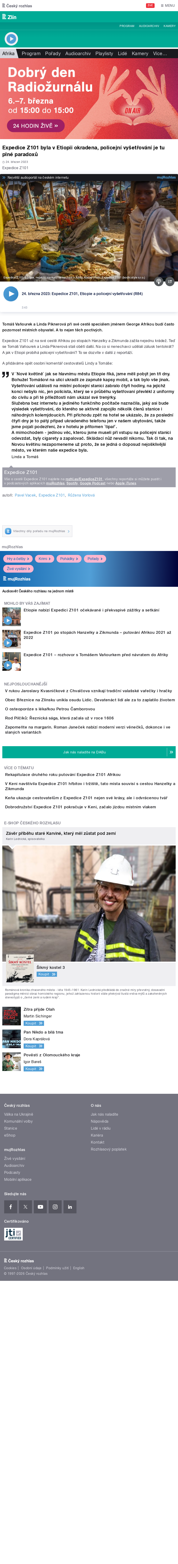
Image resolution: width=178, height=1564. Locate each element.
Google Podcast (93, 657)
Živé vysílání (18, 742)
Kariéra (97, 1418)
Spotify (72, 657)
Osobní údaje (31, 1551)
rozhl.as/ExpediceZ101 (84, 653)
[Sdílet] (170, 281)
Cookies (10, 1551)
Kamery (170, 26)
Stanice (10, 1411)
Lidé (122, 53)
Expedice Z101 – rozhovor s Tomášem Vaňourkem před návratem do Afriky (96, 828)
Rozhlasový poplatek (109, 1432)
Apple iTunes (125, 657)
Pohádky (69, 732)
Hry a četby (18, 732)
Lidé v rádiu (101, 1411)
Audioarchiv (149, 26)
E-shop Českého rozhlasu (32, 1106)
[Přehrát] (10, 293)
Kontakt (97, 1425)
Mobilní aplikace (18, 1462)
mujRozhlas (55, 657)
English (78, 1551)
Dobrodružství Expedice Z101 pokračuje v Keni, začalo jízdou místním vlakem (99, 1076)
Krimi (45, 732)
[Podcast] (158, 281)
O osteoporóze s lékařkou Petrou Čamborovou (69, 909)
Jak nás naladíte (104, 1397)
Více (160, 53)
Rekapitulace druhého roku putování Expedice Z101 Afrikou (81, 1009)
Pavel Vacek (25, 669)
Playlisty (104, 53)
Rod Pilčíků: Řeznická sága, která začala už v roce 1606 (78, 932)
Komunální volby (18, 1404)
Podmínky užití (57, 1551)
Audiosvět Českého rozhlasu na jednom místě (37, 765)
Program (127, 26)
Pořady (53, 53)
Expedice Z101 (52, 669)
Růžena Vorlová (81, 669)
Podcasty (12, 1455)
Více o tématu (19, 1003)
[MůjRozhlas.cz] (166, 177)
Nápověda (99, 1404)
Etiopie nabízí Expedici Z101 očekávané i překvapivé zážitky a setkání (91, 784)
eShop (9, 1418)
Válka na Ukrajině (18, 1397)
